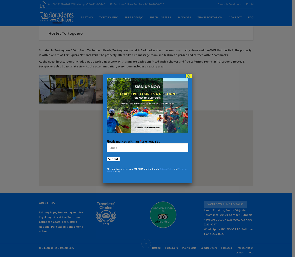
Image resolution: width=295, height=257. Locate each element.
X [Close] (189, 76)
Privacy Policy (166, 169)
